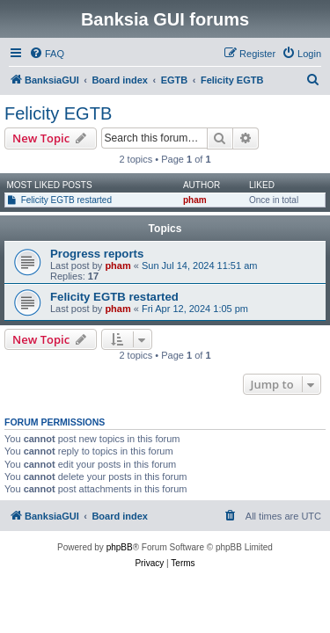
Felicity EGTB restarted (66, 200)
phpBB (119, 547)
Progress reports (96, 253)
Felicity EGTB (58, 113)
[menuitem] (46, 53)
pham (195, 200)
